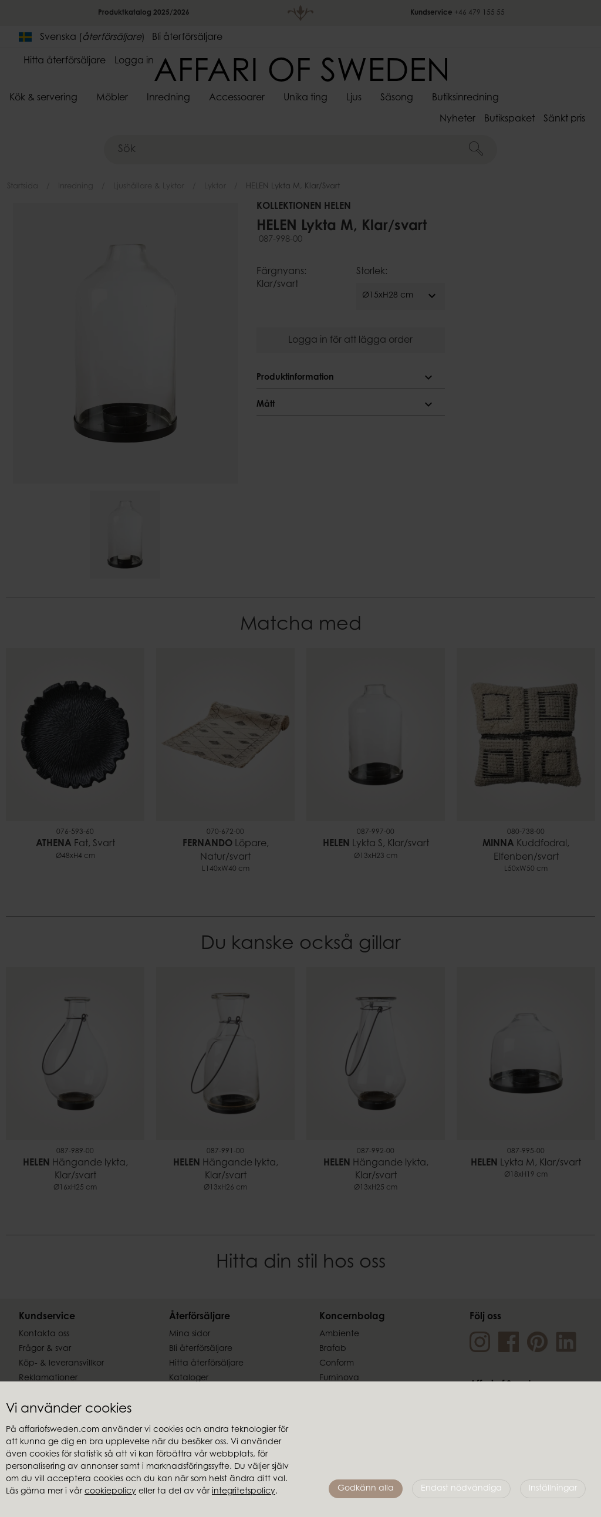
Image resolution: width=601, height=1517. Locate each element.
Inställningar (553, 1489)
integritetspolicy (243, 1492)
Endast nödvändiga (461, 1489)
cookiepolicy (110, 1492)
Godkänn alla (365, 1489)
